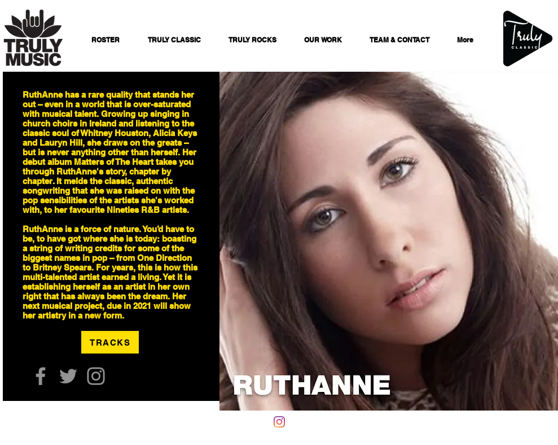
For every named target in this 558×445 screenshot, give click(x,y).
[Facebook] (40, 376)
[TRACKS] (110, 342)
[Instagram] (96, 376)
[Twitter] (68, 376)
